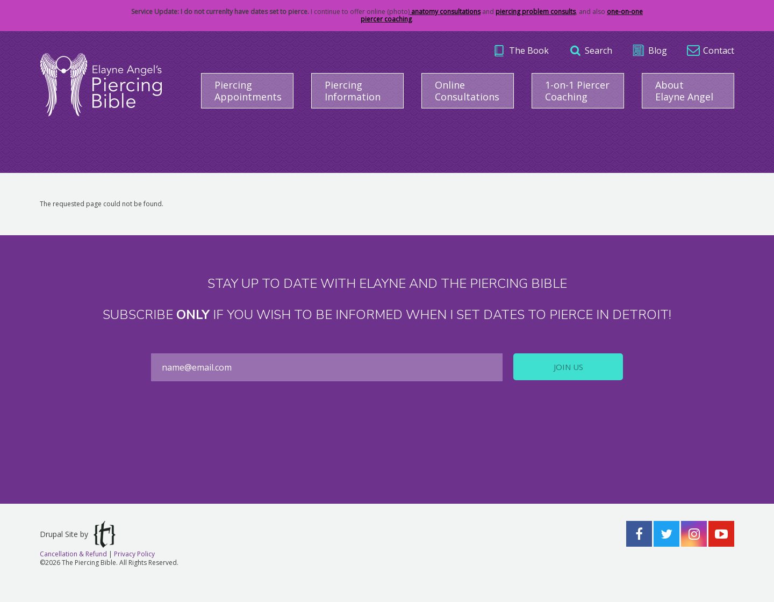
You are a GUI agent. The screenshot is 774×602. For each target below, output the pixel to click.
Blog (657, 50)
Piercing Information (353, 90)
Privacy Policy (134, 554)
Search (598, 50)
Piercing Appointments (248, 90)
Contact (718, 50)
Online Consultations (467, 90)
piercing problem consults (536, 11)
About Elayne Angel (684, 90)
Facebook (639, 534)
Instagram (694, 534)
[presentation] (387, 436)
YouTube (721, 534)
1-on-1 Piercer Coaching (577, 90)
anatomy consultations (445, 11)
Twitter (666, 534)
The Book (529, 50)
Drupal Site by (78, 534)
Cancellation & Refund (73, 554)
